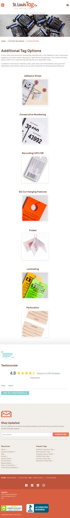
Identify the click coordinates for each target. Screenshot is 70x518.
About (26, 13)
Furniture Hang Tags (44, 458)
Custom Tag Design (16, 41)
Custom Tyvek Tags (43, 456)
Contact (42, 13)
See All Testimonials (15, 393)
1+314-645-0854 (51, 478)
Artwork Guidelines (8, 452)
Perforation (32, 307)
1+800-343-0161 (38, 478)
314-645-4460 (23, 478)
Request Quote (7, 463)
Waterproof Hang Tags (44, 461)
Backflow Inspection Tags (45, 449)
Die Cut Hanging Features (33, 191)
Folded (32, 230)
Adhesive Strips (32, 75)
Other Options (33, 41)
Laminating (33, 269)
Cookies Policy (7, 458)
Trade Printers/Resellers (10, 467)
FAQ (3, 454)
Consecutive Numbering (33, 114)
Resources (34, 13)
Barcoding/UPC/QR (32, 153)
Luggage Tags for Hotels (45, 454)
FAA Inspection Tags (44, 452)
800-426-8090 (11, 478)
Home (3, 41)
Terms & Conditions (8, 465)
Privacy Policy (6, 461)
